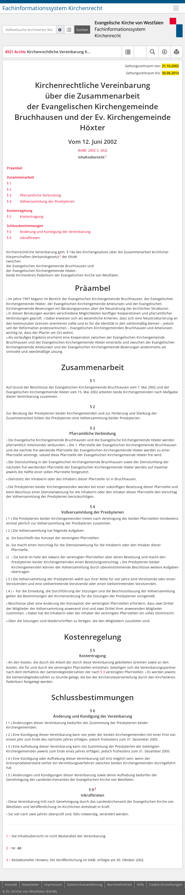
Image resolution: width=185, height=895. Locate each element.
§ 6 (9, 231)
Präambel (14, 168)
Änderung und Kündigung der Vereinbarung (55, 231)
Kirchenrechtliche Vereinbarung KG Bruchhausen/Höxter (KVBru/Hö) (77, 51)
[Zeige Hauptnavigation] (176, 8)
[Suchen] (82, 29)
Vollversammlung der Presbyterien (47, 201)
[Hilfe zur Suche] (60, 29)
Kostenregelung (19, 210)
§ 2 (9, 189)
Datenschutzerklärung (84, 884)
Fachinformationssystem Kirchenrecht (52, 8)
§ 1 (9, 183)
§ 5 (9, 216)
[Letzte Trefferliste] (69, 29)
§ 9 (9, 238)
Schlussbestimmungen (25, 225)
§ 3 (9, 195)
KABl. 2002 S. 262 (92, 150)
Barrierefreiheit (119, 884)
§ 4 (9, 201)
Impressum (53, 884)
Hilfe (140, 884)
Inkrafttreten (30, 238)
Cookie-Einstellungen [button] (165, 884)
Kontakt (11, 884)
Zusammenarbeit (20, 177)
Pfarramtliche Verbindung (40, 195)
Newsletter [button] (30, 884)
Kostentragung (31, 216)
